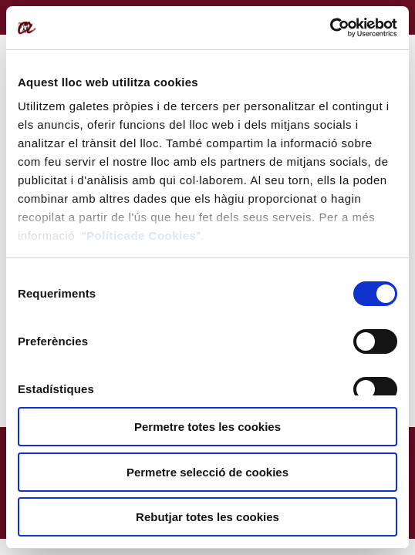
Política (108, 235)
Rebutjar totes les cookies (207, 516)
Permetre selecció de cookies (207, 472)
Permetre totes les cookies (207, 426)
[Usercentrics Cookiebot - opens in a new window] (329, 28)
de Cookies (163, 235)
